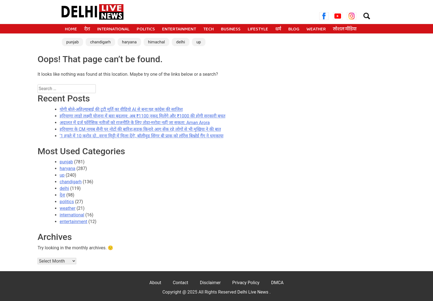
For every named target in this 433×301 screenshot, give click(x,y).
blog (293, 29)
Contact (180, 282)
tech (208, 29)
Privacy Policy (246, 282)
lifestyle (258, 29)
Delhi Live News (253, 292)
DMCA (277, 282)
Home (71, 29)
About (155, 282)
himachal (156, 42)
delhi (180, 42)
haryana (129, 42)
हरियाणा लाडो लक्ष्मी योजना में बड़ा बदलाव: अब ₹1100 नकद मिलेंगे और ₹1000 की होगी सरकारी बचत (142, 116)
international (113, 29)
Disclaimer (210, 282)
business (231, 29)
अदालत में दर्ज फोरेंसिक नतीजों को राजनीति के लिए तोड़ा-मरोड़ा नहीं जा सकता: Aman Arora (135, 122)
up (198, 42)
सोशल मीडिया (345, 29)
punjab (72, 42)
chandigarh (100, 42)
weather (316, 29)
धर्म (278, 29)
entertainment (179, 29)
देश (87, 29)
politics (146, 29)
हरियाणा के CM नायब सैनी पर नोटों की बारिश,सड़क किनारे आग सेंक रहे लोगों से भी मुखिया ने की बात (140, 129)
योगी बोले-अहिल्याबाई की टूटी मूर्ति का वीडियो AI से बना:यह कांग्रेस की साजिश (121, 109)
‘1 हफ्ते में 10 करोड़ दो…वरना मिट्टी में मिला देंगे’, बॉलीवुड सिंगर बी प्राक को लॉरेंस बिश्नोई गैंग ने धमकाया (141, 135)
